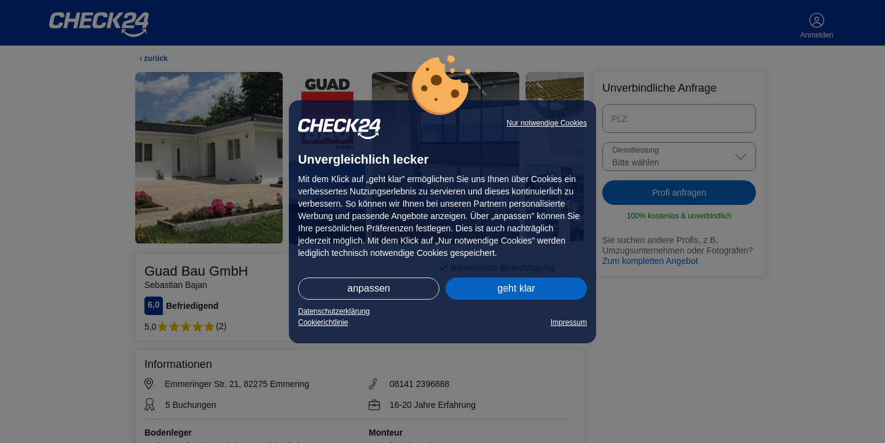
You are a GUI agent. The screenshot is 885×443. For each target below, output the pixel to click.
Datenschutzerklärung (334, 311)
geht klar (516, 288)
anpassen (368, 288)
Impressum (569, 322)
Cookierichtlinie (323, 322)
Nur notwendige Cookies (546, 123)
